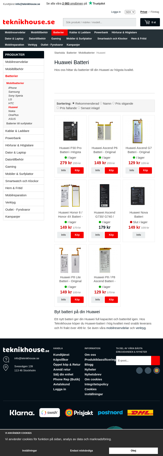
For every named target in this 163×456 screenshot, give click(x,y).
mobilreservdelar (117, 328)
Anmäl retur (62, 369)
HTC (11, 103)
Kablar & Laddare (80, 32)
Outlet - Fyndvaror (52, 44)
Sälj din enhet (63, 374)
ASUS (12, 118)
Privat (143, 11)
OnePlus (13, 115)
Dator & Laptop (15, 38)
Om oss (90, 354)
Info (63, 170)
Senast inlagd (90, 108)
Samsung (14, 91)
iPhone (12, 87)
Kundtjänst (61, 354)
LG (10, 99)
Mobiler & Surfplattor (80, 38)
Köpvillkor (60, 359)
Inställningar (29, 450)
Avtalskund (61, 384)
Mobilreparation (14, 44)
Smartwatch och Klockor (112, 38)
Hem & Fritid (139, 38)
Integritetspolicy (96, 384)
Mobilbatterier (25, 83)
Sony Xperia (15, 95)
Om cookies (93, 379)
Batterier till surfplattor (25, 123)
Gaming (57, 38)
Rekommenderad (87, 103)
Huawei (13, 107)
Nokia (11, 111)
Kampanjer (73, 44)
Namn (107, 103)
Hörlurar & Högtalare (124, 32)
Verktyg (32, 44)
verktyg (141, 328)
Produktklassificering (100, 359)
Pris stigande (124, 103)
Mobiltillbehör (40, 32)
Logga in (116, 11)
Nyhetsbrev (93, 374)
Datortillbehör (38, 38)
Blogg (89, 364)
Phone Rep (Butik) (66, 379)
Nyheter (90, 369)
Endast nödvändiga (81, 450)
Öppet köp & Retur (67, 364)
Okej (133, 450)
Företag (155, 11)
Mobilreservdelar (16, 32)
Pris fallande (68, 108)
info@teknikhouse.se (27, 4)
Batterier (59, 32)
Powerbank (101, 32)
